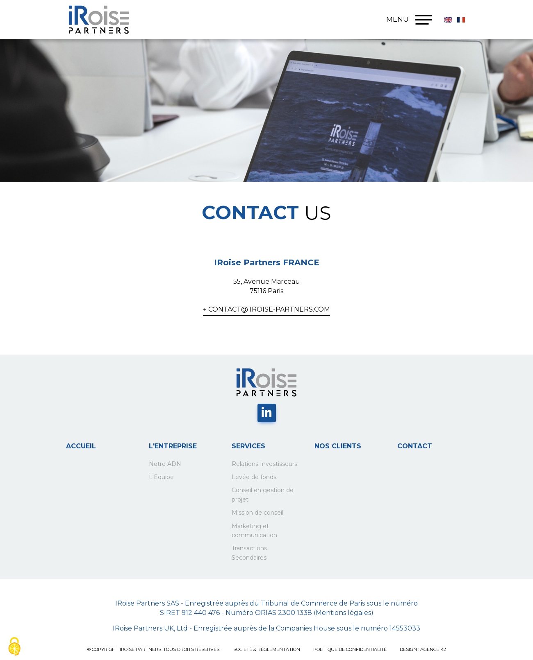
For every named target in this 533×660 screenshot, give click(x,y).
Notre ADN (165, 464)
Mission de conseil (257, 512)
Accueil (81, 446)
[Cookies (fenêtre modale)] (14, 646)
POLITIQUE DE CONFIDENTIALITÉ (350, 649)
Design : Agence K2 (423, 649)
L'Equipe (161, 477)
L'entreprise (173, 446)
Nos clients (337, 446)
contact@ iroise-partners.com (269, 309)
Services (248, 446)
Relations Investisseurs (264, 464)
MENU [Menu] (409, 20)
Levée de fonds (254, 477)
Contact (414, 446)
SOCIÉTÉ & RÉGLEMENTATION (266, 649)
